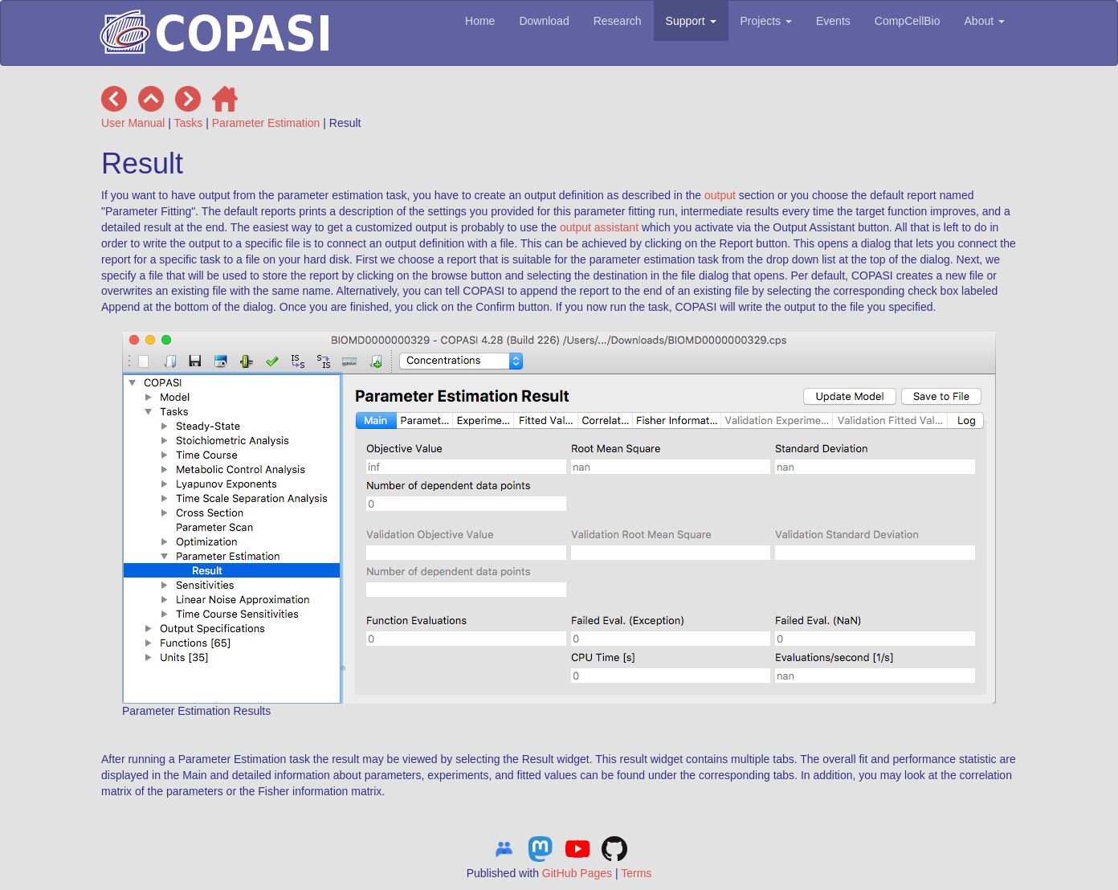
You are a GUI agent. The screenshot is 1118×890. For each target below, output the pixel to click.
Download (544, 20)
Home (480, 20)
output (720, 195)
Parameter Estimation (266, 122)
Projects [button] (766, 20)
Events (833, 20)
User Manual (133, 122)
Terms (636, 873)
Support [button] (691, 20)
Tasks (188, 122)
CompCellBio (908, 20)
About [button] (985, 20)
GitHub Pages (577, 873)
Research (618, 20)
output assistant (599, 227)
